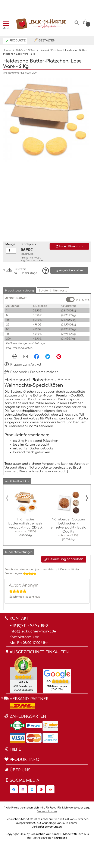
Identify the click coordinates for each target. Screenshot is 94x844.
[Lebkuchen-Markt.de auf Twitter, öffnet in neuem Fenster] (32, 789)
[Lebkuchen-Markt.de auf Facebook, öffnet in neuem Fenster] (14, 789)
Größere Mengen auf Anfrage (25, 343)
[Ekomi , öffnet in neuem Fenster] (23, 674)
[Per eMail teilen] (25, 357)
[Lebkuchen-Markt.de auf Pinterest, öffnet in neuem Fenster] (41, 789)
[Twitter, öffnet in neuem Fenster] (48, 356)
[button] (19, 290)
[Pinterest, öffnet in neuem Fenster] (59, 356)
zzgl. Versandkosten (19, 348)
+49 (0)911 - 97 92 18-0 (29, 626)
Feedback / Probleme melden (31, 372)
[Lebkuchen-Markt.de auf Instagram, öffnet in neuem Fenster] (23, 789)
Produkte (15, 41)
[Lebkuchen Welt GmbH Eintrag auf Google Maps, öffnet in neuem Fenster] (57, 674)
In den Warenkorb (69, 246)
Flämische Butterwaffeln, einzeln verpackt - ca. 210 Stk (25, 523)
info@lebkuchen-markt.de (33, 631)
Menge (10, 244)
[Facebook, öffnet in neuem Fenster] (36, 356)
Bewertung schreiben (63, 559)
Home (7, 50)
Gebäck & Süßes (25, 50)
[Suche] (76, 24)
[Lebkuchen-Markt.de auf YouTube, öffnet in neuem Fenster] (50, 789)
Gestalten (44, 40)
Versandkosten (35, 260)
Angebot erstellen (69, 270)
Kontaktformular (24, 637)
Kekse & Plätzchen (51, 50)
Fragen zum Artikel (22, 365)
